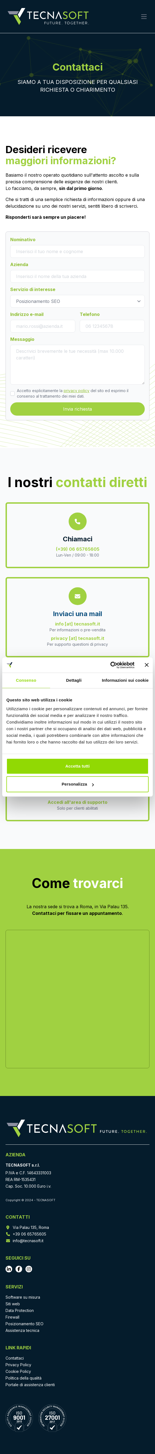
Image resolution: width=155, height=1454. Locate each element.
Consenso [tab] (26, 680)
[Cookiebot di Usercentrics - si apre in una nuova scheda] (110, 665)
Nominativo (22, 239)
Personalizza (78, 784)
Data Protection (20, 1310)
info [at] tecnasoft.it (77, 624)
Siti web (13, 1303)
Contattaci (15, 1358)
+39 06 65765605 (29, 1234)
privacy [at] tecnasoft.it (77, 638)
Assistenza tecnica (22, 1330)
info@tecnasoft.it (28, 1240)
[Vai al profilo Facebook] (18, 1269)
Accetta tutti (77, 766)
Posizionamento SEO (24, 1323)
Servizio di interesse (32, 289)
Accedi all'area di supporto (77, 802)
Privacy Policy (18, 1364)
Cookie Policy (18, 1371)
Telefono (90, 314)
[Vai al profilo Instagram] (29, 1269)
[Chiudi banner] (147, 665)
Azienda (19, 264)
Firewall (12, 1317)
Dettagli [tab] (74, 680)
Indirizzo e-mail (26, 314)
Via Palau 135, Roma (31, 1227)
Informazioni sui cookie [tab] (125, 680)
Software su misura (23, 1297)
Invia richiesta (77, 409)
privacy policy (76, 390)
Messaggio (22, 339)
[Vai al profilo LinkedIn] (9, 1269)
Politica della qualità (24, 1378)
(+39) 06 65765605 (77, 549)
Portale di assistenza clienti (30, 1384)
